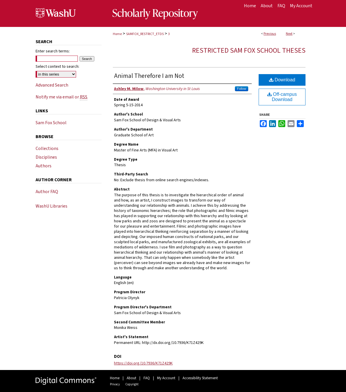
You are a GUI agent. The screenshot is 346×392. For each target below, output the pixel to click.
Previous (270, 33)
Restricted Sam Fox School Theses (248, 50)
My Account (166, 378)
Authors (43, 166)
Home (117, 34)
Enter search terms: (53, 51)
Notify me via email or (61, 97)
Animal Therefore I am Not (149, 75)
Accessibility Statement (200, 378)
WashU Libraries (51, 206)
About (131, 378)
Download (282, 79)
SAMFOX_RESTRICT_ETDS (145, 34)
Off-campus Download (282, 97)
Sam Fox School (51, 123)
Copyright (132, 384)
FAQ (146, 378)
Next (289, 33)
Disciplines (46, 157)
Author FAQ (47, 191)
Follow (241, 88)
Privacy (115, 384)
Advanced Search (52, 85)
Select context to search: (57, 66)
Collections (47, 148)
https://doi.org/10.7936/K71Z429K (143, 363)
